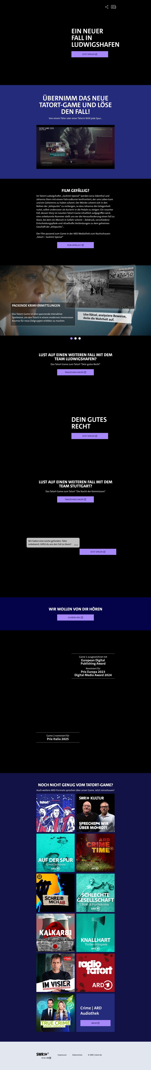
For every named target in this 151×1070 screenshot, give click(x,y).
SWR (91, 1055)
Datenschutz (77, 1055)
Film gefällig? (75, 245)
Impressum (62, 1055)
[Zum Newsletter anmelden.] (113, 7)
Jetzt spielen (89, 54)
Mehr (101, 1023)
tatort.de (98, 1055)
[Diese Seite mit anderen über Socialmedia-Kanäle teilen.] (106, 7)
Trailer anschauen (75, 372)
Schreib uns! (75, 617)
